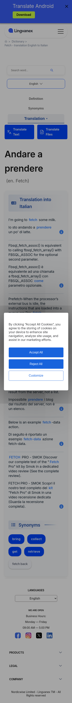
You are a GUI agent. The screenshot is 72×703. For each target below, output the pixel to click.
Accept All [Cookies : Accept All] (36, 352)
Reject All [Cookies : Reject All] (36, 364)
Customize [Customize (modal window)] (36, 375)
